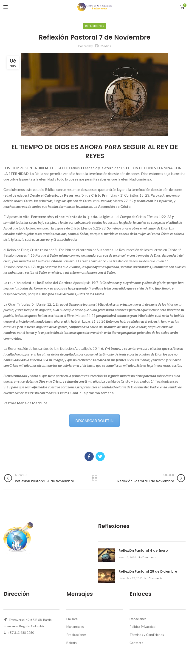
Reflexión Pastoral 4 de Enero (143, 550)
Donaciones (138, 619)
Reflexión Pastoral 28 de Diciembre (148, 571)
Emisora (72, 619)
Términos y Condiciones (147, 635)
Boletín (71, 643)
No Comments (147, 557)
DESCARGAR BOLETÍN (94, 420)
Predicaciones (76, 635)
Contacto (136, 643)
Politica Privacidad (142, 626)
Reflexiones (94, 26)
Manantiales (75, 626)
